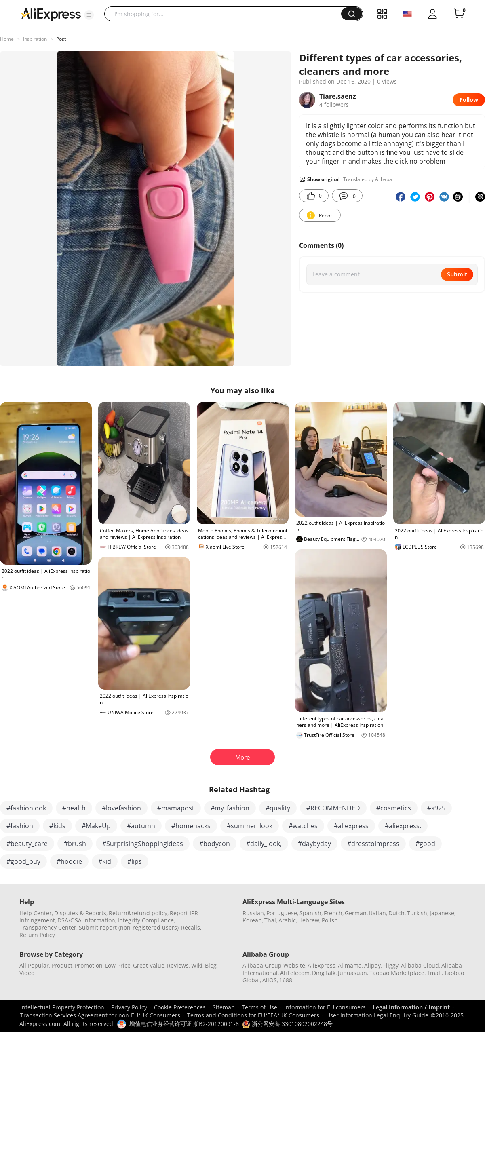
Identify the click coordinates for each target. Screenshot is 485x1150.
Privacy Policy (129, 1007)
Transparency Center (47, 927)
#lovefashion (121, 808)
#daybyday (314, 843)
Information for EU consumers (325, 1007)
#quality (278, 808)
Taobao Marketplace (396, 973)
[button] (89, 15)
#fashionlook (26, 808)
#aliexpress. (403, 825)
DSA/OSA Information (86, 920)
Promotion (89, 965)
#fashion (19, 825)
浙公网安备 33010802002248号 (287, 1024)
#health (74, 808)
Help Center (35, 913)
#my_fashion (230, 808)
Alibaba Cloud (420, 965)
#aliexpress (351, 825)
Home (7, 39)
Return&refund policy (138, 913)
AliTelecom (295, 973)
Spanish (310, 913)
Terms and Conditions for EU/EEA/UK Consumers (253, 1015)
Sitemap (224, 1007)
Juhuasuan (352, 973)
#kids (57, 825)
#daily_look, (264, 843)
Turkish (417, 913)
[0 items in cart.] (459, 13)
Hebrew (308, 920)
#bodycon (214, 843)
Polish (330, 920)
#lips (134, 861)
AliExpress (321, 965)
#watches (303, 825)
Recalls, (191, 927)
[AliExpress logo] (50, 14)
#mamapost (175, 808)
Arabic (287, 920)
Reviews (178, 965)
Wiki (196, 965)
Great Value (148, 965)
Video (26, 973)
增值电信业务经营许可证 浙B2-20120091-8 (184, 1024)
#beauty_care (27, 843)
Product (61, 965)
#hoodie (69, 861)
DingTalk (323, 973)
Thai (270, 920)
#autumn (141, 825)
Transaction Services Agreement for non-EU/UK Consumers (100, 1015)
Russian (253, 913)
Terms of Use (259, 1007)
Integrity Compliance (146, 920)
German (356, 913)
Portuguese (281, 913)
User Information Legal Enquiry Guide (377, 1015)
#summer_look (249, 825)
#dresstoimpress (373, 843)
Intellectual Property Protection (62, 1007)
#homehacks (191, 825)
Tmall (434, 973)
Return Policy (37, 935)
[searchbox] (225, 14)
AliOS (269, 980)
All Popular (34, 965)
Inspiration (35, 39)
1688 (285, 980)
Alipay (372, 965)
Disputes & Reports (80, 913)
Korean (252, 920)
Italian (377, 913)
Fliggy (391, 965)
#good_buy (23, 861)
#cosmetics (393, 808)
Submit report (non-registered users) (129, 927)
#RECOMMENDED (333, 808)
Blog (211, 965)
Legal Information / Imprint (411, 1007)
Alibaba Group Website (273, 965)
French (333, 913)
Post (61, 39)
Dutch (396, 913)
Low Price (118, 965)
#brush (75, 843)
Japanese (442, 913)
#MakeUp (96, 825)
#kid (104, 861)
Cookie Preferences (180, 1007)
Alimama (350, 965)
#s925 (436, 808)
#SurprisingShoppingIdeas (142, 843)
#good (425, 843)
